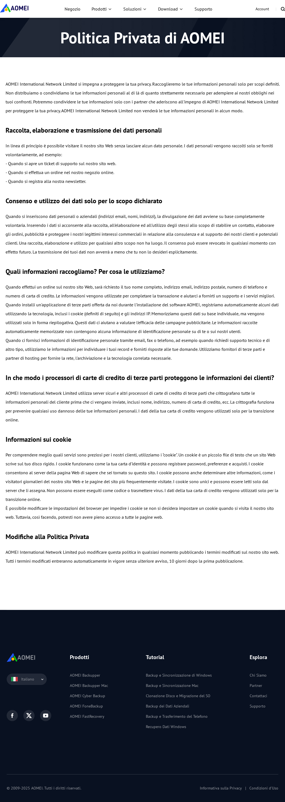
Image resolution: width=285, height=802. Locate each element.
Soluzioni (132, 9)
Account (262, 8)
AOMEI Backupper (85, 675)
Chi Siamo (258, 675)
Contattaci (258, 695)
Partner (256, 685)
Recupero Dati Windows (166, 726)
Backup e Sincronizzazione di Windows (179, 675)
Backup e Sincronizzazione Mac (172, 685)
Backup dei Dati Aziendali (167, 706)
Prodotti (99, 9)
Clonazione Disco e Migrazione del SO (178, 695)
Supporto (203, 9)
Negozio (72, 9)
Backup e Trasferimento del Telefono (177, 716)
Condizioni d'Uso (263, 788)
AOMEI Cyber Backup (87, 695)
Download (168, 9)
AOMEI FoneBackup (86, 706)
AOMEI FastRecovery (87, 716)
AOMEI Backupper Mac (89, 685)
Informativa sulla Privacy (221, 788)
